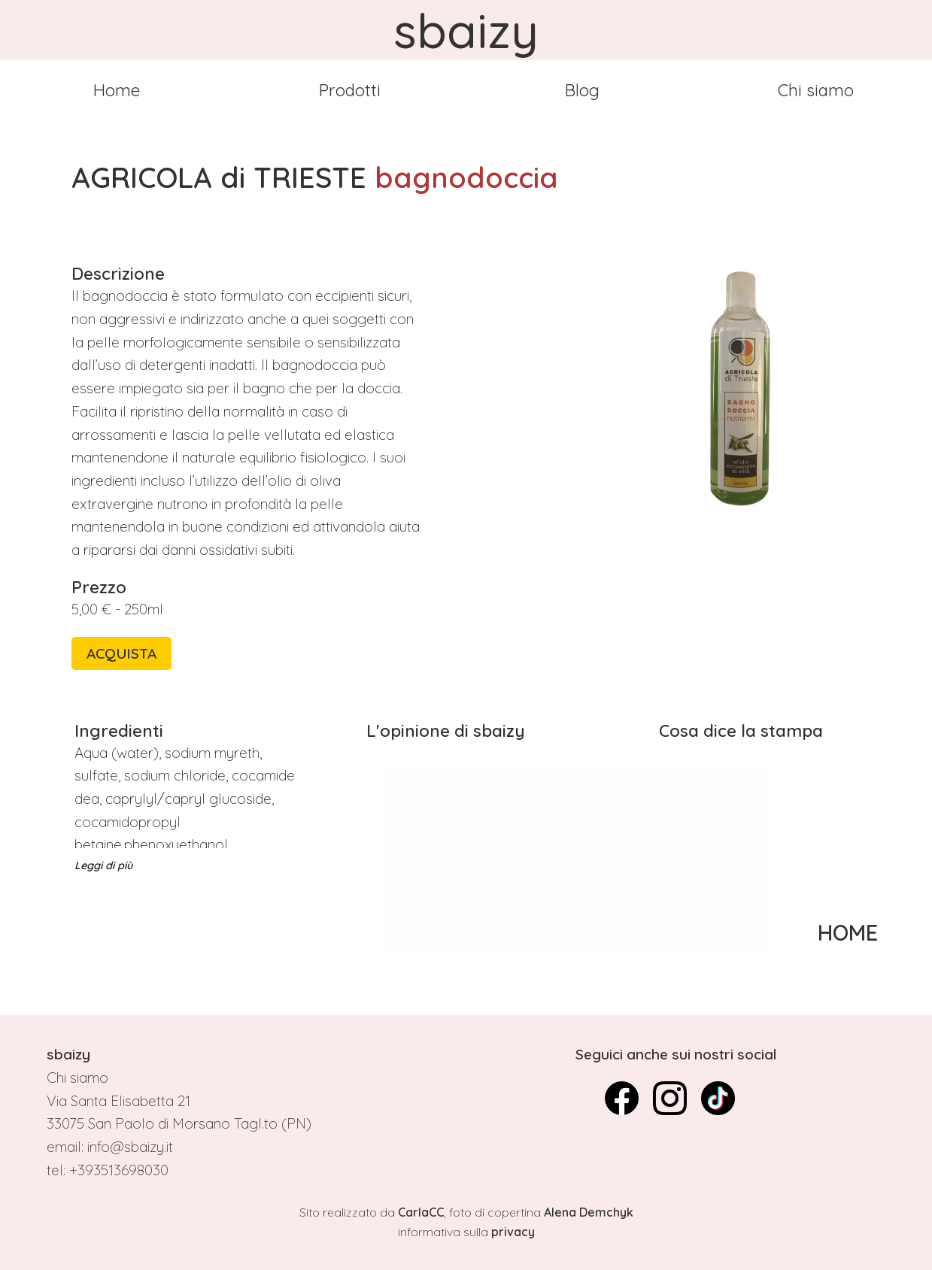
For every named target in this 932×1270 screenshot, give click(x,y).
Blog (582, 90)
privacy (513, 1231)
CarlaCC (421, 1212)
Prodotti (350, 90)
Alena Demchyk (588, 1212)
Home (116, 90)
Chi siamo (816, 90)
